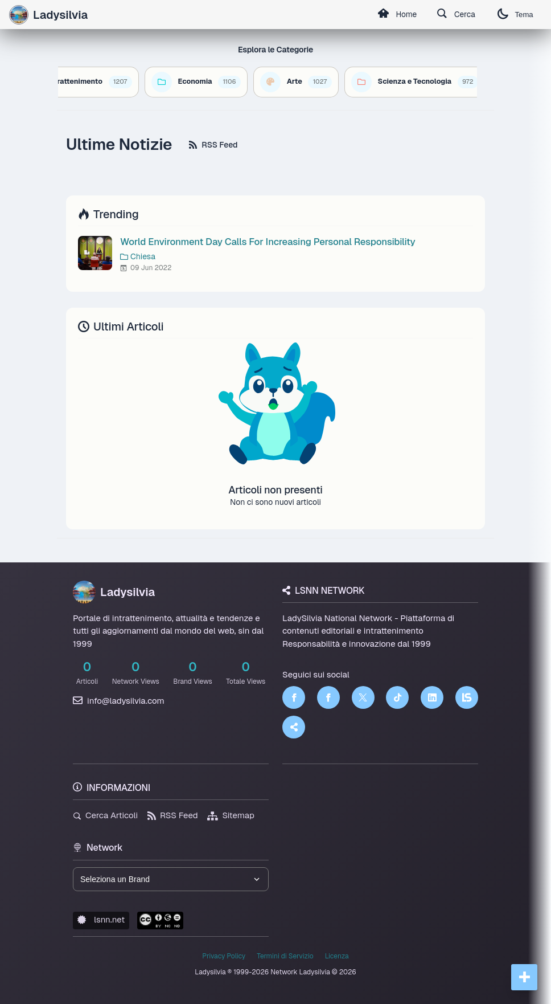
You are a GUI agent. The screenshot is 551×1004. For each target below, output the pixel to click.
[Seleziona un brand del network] (171, 879)
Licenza (337, 956)
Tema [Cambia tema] (514, 15)
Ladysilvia (114, 592)
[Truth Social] (293, 727)
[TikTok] (397, 697)
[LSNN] (466, 697)
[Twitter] (363, 697)
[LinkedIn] (432, 697)
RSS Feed (213, 145)
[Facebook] (293, 697)
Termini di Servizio (285, 956)
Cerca (454, 15)
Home (394, 15)
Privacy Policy (223, 956)
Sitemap (230, 815)
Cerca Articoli (105, 815)
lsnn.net (101, 919)
